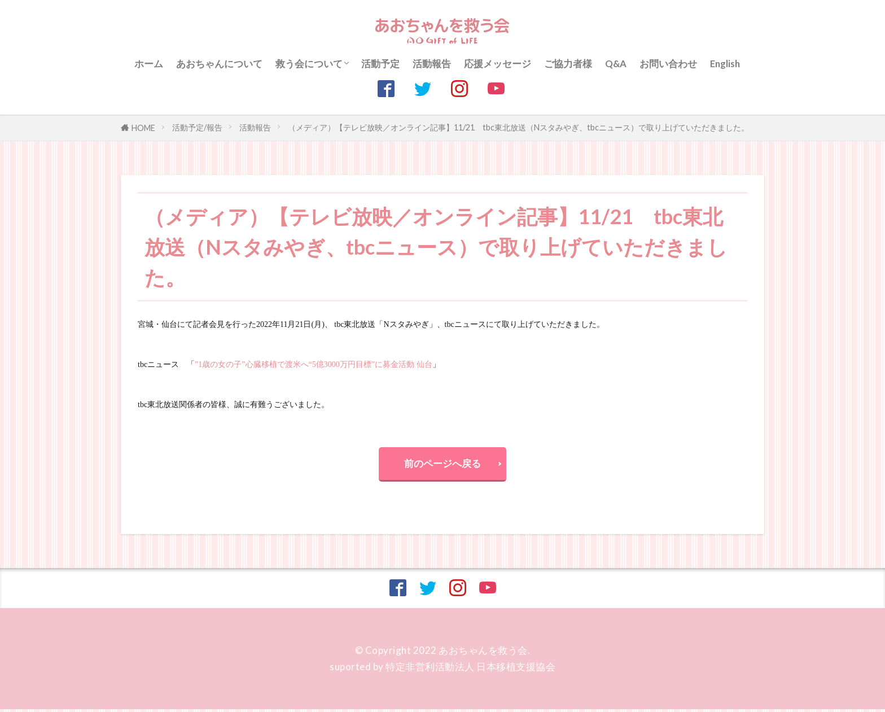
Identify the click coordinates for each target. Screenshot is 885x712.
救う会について (309, 63)
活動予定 (380, 63)
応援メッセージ (497, 63)
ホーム (148, 63)
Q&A (615, 63)
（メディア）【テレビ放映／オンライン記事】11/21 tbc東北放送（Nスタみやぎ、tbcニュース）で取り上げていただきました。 (518, 127)
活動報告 (432, 63)
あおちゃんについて (219, 63)
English (725, 63)
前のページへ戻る (442, 464)
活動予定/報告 (197, 127)
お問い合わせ (668, 63)
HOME (143, 128)
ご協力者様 (568, 63)
